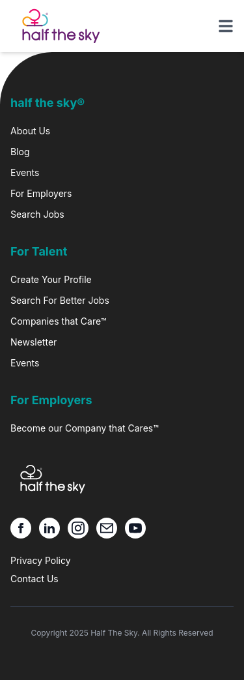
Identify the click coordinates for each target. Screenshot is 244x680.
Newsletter (33, 341)
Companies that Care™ (58, 321)
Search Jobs (37, 214)
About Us (30, 130)
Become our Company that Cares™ (84, 428)
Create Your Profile (51, 279)
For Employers (41, 193)
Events (24, 172)
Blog (20, 151)
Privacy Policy (40, 560)
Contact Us (34, 578)
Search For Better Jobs (59, 300)
